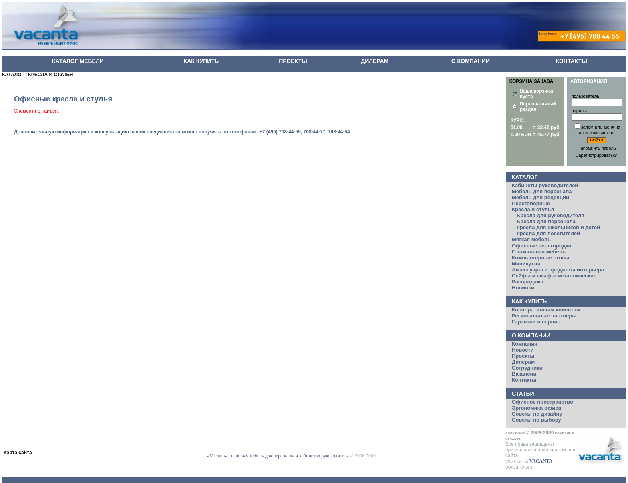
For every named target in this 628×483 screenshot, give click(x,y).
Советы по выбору (536, 420)
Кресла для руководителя (550, 215)
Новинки (523, 288)
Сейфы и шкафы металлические (554, 276)
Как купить (529, 301)
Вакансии (524, 374)
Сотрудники (527, 368)
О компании (531, 335)
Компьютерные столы (541, 258)
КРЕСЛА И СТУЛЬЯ (50, 74)
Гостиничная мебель (539, 252)
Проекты (523, 356)
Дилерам (523, 362)
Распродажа (527, 282)
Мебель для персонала (542, 191)
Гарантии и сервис (536, 322)
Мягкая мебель (531, 239)
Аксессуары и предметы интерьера (558, 270)
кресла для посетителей (548, 233)
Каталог (525, 177)
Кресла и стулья (533, 209)
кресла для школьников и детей (558, 227)
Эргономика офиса (536, 408)
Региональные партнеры (544, 316)
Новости (523, 350)
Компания (524, 344)
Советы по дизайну (537, 414)
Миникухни (526, 264)
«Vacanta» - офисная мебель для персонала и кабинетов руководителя (278, 456)
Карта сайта (18, 452)
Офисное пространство (542, 402)
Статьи (523, 393)
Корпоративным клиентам (546, 310)
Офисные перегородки (541, 246)
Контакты (524, 380)
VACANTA (541, 461)
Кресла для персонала (546, 221)
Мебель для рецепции (540, 197)
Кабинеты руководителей (545, 185)
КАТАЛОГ (13, 74)
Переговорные (531, 203)
